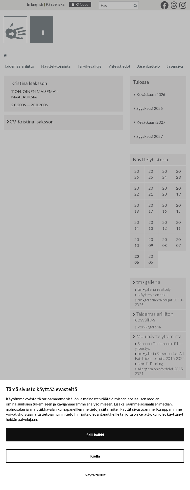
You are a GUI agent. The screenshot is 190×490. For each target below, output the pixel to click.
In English (35, 4)
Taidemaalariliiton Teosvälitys (153, 316)
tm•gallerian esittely (154, 289)
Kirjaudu (81, 4)
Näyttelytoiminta (56, 66)
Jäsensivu (175, 66)
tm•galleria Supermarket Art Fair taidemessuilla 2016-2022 (160, 355)
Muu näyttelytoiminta (158, 336)
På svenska (55, 4)
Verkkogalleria (149, 326)
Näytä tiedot (95, 475)
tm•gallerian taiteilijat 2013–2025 (159, 302)
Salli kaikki (95, 434)
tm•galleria (148, 282)
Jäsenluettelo (148, 66)
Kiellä (95, 456)
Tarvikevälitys (89, 66)
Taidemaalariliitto (19, 66)
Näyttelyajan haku (152, 294)
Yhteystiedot (119, 66)
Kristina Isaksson (29, 83)
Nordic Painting (150, 363)
